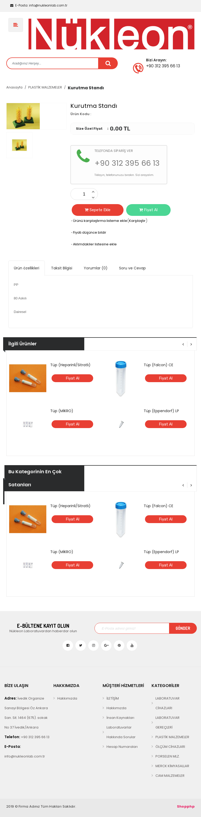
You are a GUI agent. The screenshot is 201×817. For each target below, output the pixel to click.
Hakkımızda (67, 698)
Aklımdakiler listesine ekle (93, 244)
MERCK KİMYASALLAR (172, 765)
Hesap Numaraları (122, 746)
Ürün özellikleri (26, 268)
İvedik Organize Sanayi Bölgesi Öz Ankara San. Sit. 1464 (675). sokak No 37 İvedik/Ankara (26, 713)
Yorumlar (96, 268)
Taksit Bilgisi (61, 268)
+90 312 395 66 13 (26, 736)
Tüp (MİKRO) (61, 410)
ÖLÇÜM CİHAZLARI (170, 746)
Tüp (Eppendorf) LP (161, 410)
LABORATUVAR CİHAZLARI (167, 703)
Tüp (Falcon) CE (158, 365)
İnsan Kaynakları (120, 717)
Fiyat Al (148, 210)
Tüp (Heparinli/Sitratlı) (70, 365)
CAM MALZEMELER (170, 775)
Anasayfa (14, 87)
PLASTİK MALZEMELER (45, 87)
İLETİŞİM (113, 698)
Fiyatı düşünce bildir (88, 232)
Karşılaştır (137, 220)
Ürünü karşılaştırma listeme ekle (98, 220)
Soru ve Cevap (132, 268)
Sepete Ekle (97, 210)
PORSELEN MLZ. (167, 756)
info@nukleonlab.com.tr (38, 5)
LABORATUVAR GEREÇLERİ (167, 722)
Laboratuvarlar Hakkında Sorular (121, 732)
